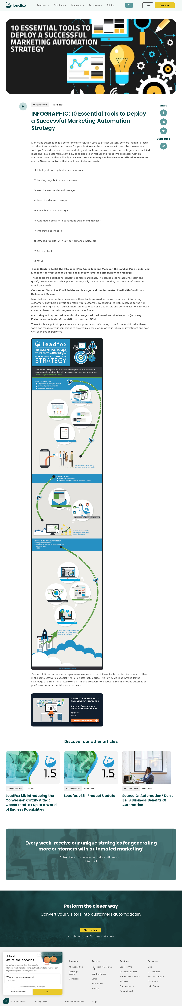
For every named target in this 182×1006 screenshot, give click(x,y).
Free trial (164, 5)
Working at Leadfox (74, 973)
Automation (97, 984)
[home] (16, 5)
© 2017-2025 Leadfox (16, 1002)
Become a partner (128, 972)
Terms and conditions (74, 1002)
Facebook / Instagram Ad (102, 968)
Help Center (153, 986)
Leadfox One (126, 967)
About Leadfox (76, 967)
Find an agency (127, 986)
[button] (43, 5)
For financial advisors (130, 976)
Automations (40, 105)
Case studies (154, 972)
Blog (150, 967)
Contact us (74, 979)
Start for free (91, 930)
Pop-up (95, 988)
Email (94, 979)
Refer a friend (126, 991)
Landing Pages (99, 974)
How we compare (156, 976)
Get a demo (153, 981)
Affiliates (124, 981)
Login (148, 5)
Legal (94, 1002)
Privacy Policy (41, 1002)
